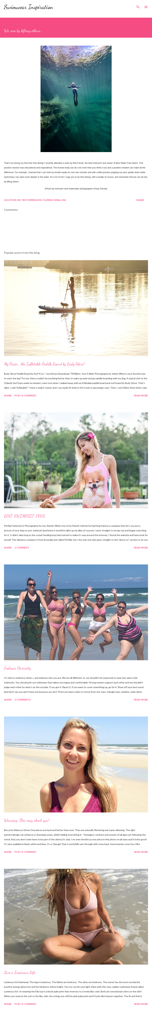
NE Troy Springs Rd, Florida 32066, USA (42, 200)
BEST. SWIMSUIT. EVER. (25, 516)
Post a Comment (26, 395)
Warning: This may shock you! (26, 820)
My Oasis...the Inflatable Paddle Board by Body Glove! (44, 364)
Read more (141, 395)
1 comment (22, 547)
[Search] (138, 6)
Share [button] (140, 200)
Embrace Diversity (17, 668)
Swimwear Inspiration (28, 6)
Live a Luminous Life (20, 972)
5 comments (23, 699)
